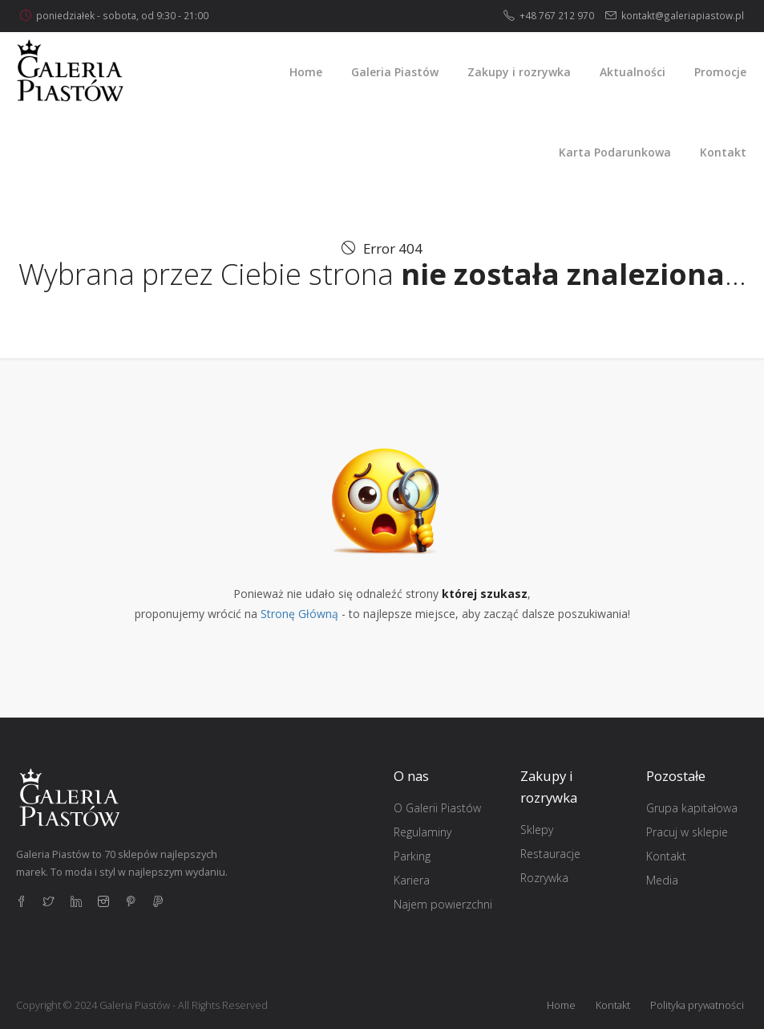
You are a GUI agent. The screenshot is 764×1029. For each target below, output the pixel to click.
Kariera (412, 880)
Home (561, 1005)
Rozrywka (544, 877)
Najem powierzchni (443, 904)
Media (662, 880)
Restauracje (550, 853)
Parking (412, 856)
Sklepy (536, 829)
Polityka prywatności (697, 1005)
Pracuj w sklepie (687, 832)
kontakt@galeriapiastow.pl (682, 15)
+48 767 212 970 (556, 15)
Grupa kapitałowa (692, 807)
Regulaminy (422, 832)
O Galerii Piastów (437, 807)
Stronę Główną (299, 613)
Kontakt (666, 856)
